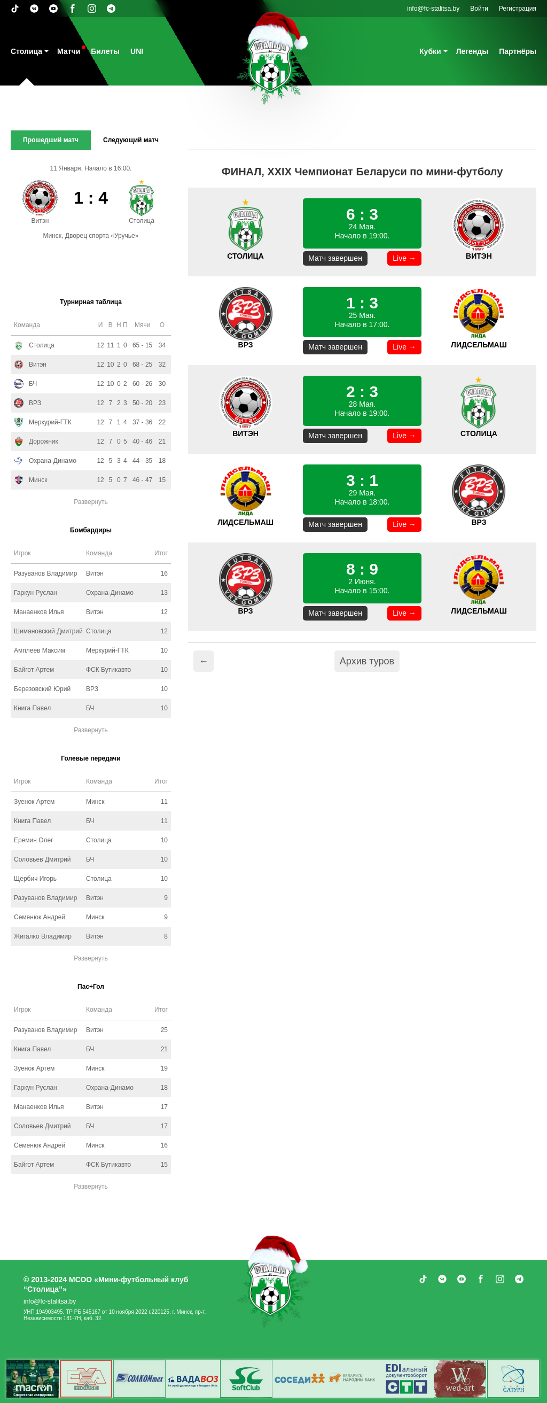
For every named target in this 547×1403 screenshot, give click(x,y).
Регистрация (517, 8)
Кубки (430, 51)
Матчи (68, 51)
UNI (136, 51)
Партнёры (517, 51)
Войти (479, 8)
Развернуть (91, 502)
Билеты (105, 51)
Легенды (472, 51)
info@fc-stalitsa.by (433, 8)
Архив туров (367, 661)
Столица (26, 51)
